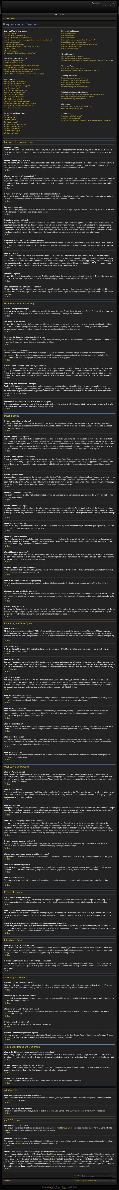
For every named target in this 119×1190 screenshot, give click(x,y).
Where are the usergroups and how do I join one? (78, 40)
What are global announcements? (16, 124)
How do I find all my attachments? (72, 108)
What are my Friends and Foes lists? (73, 68)
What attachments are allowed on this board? (76, 106)
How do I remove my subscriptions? (73, 99)
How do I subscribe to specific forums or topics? (77, 96)
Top (8, 155)
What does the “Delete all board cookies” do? (20, 53)
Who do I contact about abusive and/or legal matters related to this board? (86, 120)
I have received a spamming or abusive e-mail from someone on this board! (87, 60)
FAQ (56, 14)
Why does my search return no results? (74, 80)
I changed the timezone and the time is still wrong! (21, 65)
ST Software (63, 1188)
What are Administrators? (69, 33)
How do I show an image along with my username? (22, 69)
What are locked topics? (12, 131)
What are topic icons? (11, 133)
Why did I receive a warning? (14, 99)
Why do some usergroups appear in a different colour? (80, 44)
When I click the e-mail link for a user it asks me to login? (24, 74)
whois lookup (51, 1156)
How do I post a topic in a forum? (15, 81)
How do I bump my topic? (13, 108)
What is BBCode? (10, 115)
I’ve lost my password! (12, 42)
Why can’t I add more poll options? (16, 90)
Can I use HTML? (10, 117)
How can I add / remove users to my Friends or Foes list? (81, 70)
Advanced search (109, 5)
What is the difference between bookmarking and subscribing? (82, 94)
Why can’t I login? (10, 33)
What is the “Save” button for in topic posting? (20, 103)
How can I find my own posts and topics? (75, 87)
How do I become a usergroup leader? (74, 42)
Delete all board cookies (89, 1180)
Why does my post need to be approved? (18, 105)
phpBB (52, 1187)
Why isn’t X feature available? (71, 118)
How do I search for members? (71, 84)
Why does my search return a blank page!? (76, 82)
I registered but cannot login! (14, 44)
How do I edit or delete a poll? (14, 92)
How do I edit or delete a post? (14, 83)
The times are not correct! (13, 63)
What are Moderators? (68, 35)
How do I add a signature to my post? (17, 86)
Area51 (19, 1143)
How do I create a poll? (12, 88)
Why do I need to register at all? (15, 35)
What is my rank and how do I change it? (18, 72)
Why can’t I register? (11, 51)
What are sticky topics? (12, 128)
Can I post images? (11, 122)
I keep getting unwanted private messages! (76, 58)
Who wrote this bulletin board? (71, 116)
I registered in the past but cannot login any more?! (22, 46)
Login (62, 14)
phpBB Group (67, 1128)
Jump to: (77, 1176)
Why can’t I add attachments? (14, 97)
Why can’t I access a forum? (14, 94)
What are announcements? (13, 126)
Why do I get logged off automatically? (17, 37)
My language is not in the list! (14, 67)
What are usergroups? (68, 37)
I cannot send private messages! (72, 56)
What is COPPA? (10, 48)
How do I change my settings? (14, 60)
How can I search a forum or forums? (74, 78)
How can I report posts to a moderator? (17, 101)
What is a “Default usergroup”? (71, 46)
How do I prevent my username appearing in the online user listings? (28, 40)
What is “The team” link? (69, 48)
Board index (10, 19)
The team (77, 1180)
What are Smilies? (10, 120)
